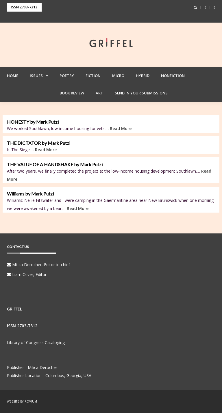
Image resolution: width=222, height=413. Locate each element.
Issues (36, 75)
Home (12, 75)
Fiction (93, 75)
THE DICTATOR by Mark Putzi (38, 143)
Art (99, 93)
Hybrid (142, 75)
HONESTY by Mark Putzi (33, 122)
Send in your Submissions (141, 93)
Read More (121, 128)
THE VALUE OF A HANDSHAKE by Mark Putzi (55, 164)
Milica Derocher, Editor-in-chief (38, 264)
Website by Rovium (22, 401)
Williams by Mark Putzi (30, 193)
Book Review (72, 93)
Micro (118, 75)
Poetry (67, 75)
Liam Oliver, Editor (27, 274)
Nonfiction (173, 75)
